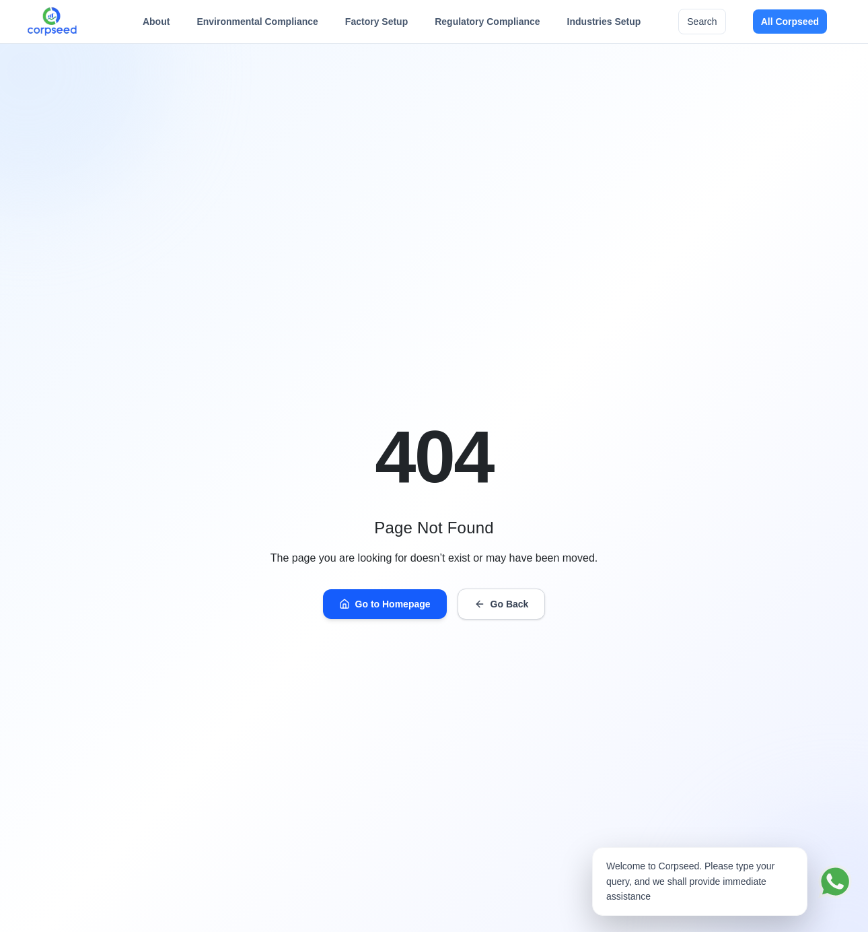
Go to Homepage (385, 604)
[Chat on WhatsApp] (835, 881)
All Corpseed (790, 21)
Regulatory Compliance (487, 25)
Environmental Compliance (257, 25)
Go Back (501, 604)
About (156, 25)
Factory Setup (376, 25)
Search (702, 21)
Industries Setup (604, 25)
